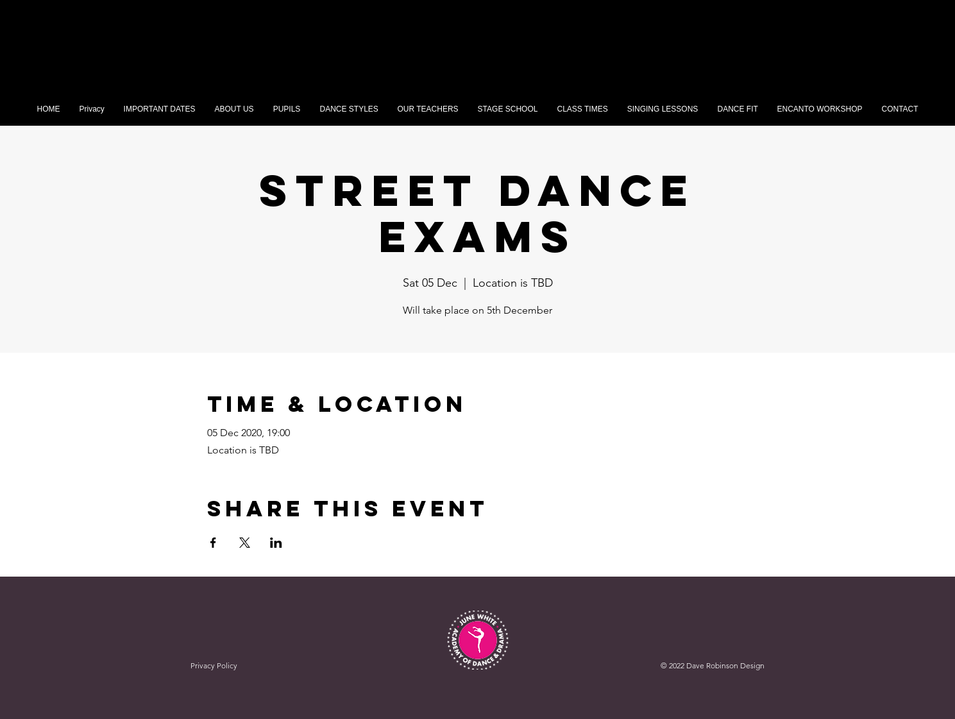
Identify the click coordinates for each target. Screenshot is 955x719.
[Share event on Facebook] (213, 542)
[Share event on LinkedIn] (276, 542)
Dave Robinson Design (725, 665)
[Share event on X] (245, 542)
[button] (287, 109)
